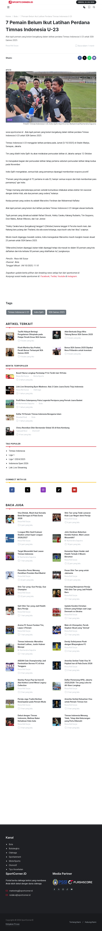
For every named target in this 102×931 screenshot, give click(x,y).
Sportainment (15, 857)
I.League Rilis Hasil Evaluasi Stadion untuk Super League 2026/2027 (30, 535)
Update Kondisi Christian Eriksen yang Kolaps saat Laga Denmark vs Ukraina (78, 608)
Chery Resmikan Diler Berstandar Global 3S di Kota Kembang (42, 428)
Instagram (72, 276)
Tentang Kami (75, 922)
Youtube (61, 276)
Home (8, 16)
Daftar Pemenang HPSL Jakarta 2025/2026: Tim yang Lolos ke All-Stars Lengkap (78, 682)
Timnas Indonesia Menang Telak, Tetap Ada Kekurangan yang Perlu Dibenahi (77, 718)
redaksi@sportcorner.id (18, 894)
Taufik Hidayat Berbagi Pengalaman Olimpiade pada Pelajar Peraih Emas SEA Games (32, 334)
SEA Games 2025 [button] (57, 312)
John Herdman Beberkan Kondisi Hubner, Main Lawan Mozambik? (77, 535)
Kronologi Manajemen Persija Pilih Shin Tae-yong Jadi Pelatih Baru (78, 589)
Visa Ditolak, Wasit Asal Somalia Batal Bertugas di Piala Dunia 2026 (32, 515)
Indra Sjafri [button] (39, 312)
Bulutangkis (14, 848)
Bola (16, 16)
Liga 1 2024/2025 (17, 459)
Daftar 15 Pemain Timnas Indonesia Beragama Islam (38, 414)
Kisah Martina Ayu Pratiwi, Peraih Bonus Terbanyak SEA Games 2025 (30, 350)
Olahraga (13, 852)
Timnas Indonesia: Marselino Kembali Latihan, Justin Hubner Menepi (31, 644)
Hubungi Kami (90, 922)
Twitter (53, 276)
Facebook (44, 276)
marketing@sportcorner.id (19, 890)
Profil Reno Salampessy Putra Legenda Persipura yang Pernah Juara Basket (49, 400)
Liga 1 (11, 455)
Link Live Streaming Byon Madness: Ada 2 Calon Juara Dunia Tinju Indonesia (49, 387)
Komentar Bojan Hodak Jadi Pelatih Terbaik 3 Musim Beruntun (77, 554)
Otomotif (13, 865)
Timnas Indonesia (17, 451)
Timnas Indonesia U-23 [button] (18, 312)
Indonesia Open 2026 (18, 463)
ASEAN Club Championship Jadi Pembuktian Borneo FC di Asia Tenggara (32, 663)
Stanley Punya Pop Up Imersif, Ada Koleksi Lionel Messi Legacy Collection (32, 682)
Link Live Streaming (18, 467)
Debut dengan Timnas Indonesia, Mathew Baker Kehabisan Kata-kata (29, 718)
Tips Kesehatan (16, 869)
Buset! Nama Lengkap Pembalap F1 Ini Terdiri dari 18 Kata (41, 373)
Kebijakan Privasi (13, 924)
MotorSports (14, 861)
